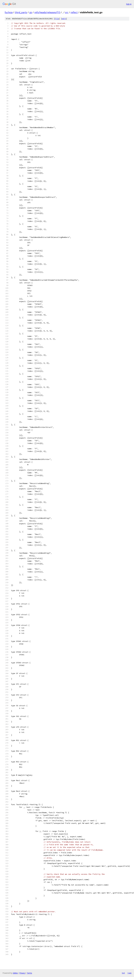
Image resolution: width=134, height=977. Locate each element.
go (30, 12)
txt (123, 973)
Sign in (128, 4)
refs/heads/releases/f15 (47, 12)
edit (64, 19)
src (66, 12)
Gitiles (15, 973)
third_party (21, 12)
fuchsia (9, 12)
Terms (29, 973)
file (57, 19)
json (129, 973)
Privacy (22, 973)
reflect (74, 12)
